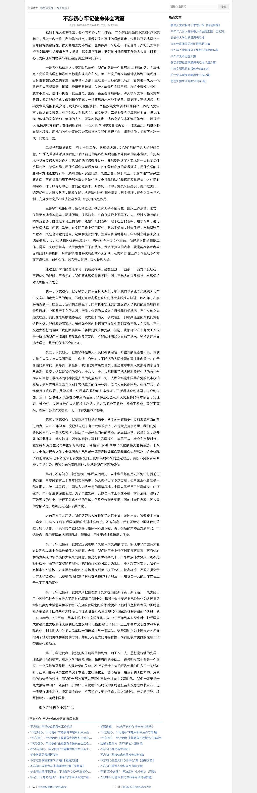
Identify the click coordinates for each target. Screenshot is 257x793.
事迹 (75, 131)
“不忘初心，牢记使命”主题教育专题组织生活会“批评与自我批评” (70, 737)
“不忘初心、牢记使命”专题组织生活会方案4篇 (129, 732)
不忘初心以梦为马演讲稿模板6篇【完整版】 (57, 766)
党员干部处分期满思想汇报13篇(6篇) (193, 62)
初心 (56, 707)
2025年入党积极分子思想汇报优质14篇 (194, 50)
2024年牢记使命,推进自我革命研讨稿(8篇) (126, 777)
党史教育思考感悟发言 (44, 754)
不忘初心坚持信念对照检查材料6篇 (122, 754)
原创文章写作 (21, 65)
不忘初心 (88, 32)
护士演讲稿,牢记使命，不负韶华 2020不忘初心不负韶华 (64, 771)
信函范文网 (46, 7)
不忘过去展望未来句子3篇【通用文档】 (55, 760)
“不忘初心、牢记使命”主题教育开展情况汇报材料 (131, 737)
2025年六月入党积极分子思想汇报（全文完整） (200, 31)
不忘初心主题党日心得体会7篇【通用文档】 (127, 760)
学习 (65, 221)
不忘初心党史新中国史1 (115, 749)
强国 (98, 624)
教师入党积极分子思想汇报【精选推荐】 (196, 25)
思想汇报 (62, 7)
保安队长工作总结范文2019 (136, 787)
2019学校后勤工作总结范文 (52, 787)
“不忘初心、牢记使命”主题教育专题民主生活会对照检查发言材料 (70, 743)
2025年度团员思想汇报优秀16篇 (190, 43)
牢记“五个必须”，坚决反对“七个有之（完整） (129, 771)
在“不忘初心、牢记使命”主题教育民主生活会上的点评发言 (66, 749)
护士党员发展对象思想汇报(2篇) (190, 74)
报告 (124, 666)
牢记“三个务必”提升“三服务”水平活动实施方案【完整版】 (66, 777)
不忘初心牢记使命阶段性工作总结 (51, 726)
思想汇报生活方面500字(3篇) (188, 81)
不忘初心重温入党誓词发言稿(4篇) (121, 766)
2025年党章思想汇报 (183, 56)
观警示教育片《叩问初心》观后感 (121, 743)
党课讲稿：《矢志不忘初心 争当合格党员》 (127, 726)
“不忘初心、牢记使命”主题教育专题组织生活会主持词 (63, 732)
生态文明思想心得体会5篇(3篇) (190, 68)
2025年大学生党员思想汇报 (187, 37)
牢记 (70, 707)
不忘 (63, 707)
